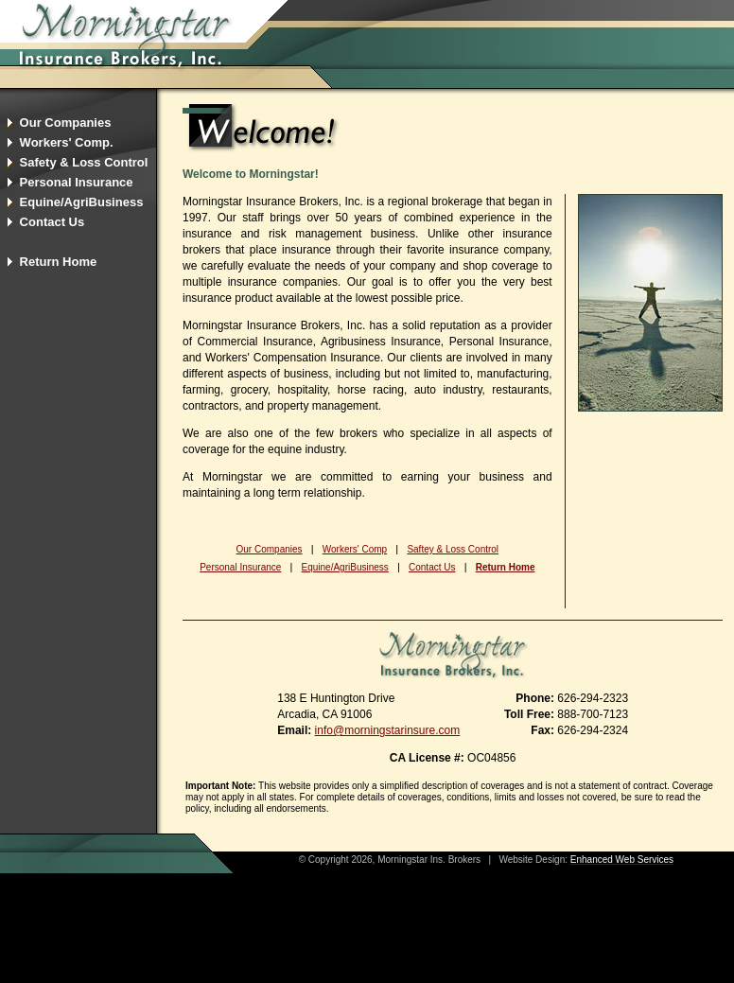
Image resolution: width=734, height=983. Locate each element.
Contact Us (432, 567)
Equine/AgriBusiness (345, 567)
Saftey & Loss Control (452, 549)
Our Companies (269, 549)
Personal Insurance (240, 567)
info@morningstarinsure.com (388, 730)
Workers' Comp (355, 549)
